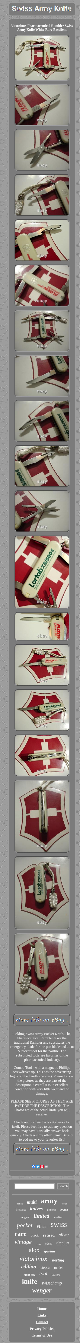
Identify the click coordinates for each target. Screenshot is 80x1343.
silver (64, 1234)
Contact (42, 1322)
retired (49, 1235)
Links (42, 1315)
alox (34, 1249)
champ (64, 1210)
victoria (21, 1209)
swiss (59, 1224)
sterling (58, 1260)
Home (42, 1309)
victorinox (33, 1258)
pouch (20, 1203)
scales (64, 1204)
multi (32, 1202)
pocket (24, 1225)
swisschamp (51, 1283)
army (49, 1201)
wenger (42, 1290)
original (25, 1217)
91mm (42, 1226)
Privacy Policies (42, 1329)
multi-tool (29, 1274)
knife (29, 1281)
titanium (62, 1243)
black (35, 1235)
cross (38, 1244)
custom (56, 1274)
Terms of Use (42, 1335)
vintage (23, 1242)
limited (41, 1216)
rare (20, 1233)
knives (36, 1208)
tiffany (48, 1243)
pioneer (51, 1209)
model (58, 1267)
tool (43, 1273)
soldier (58, 1217)
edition (28, 1266)
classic (45, 1267)
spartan (49, 1251)
